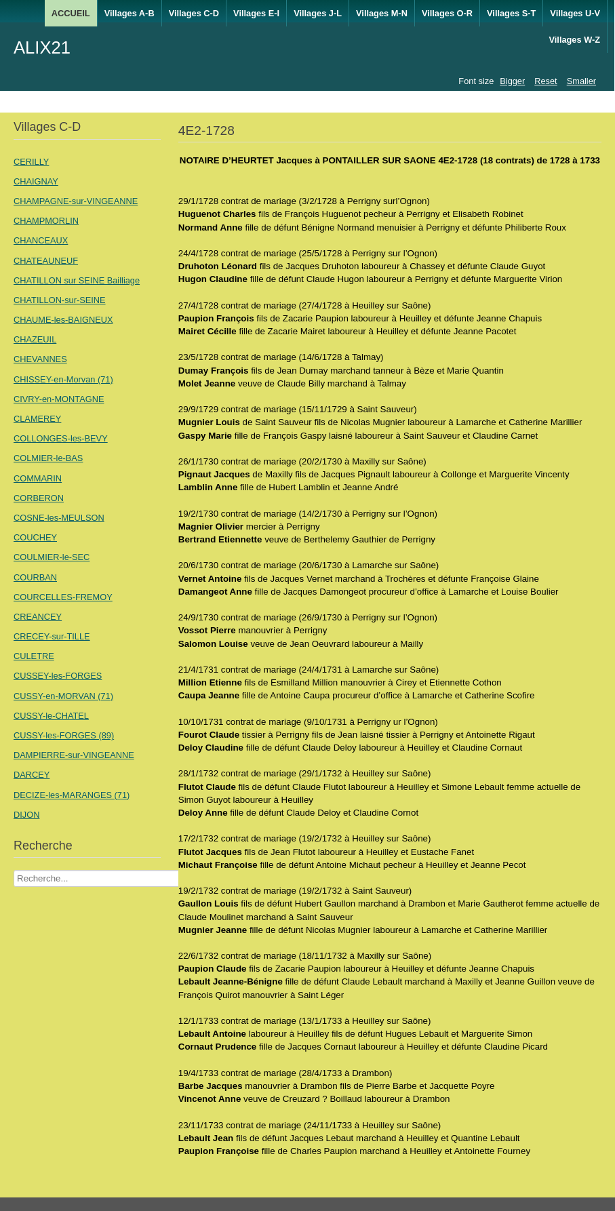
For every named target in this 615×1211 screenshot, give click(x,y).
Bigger (512, 81)
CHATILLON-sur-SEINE (60, 300)
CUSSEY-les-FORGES (58, 676)
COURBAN (35, 577)
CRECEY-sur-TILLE (52, 636)
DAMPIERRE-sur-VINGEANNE (74, 755)
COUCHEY (35, 537)
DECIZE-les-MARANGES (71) (72, 795)
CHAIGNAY (36, 181)
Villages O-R (447, 13)
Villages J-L (318, 13)
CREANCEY (38, 617)
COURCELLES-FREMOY (63, 597)
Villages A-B (129, 13)
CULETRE (34, 656)
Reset (545, 81)
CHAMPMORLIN (46, 221)
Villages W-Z (574, 40)
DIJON (26, 815)
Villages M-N (382, 13)
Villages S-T (511, 13)
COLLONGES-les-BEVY (61, 438)
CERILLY (31, 162)
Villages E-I (256, 13)
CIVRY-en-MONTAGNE (59, 399)
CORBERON (39, 498)
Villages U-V (575, 13)
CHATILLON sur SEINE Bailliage (77, 280)
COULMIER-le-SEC (52, 557)
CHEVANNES (40, 359)
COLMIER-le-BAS (48, 458)
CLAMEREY (37, 419)
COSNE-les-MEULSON (59, 518)
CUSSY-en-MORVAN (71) (63, 696)
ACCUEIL (71, 13)
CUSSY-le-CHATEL (51, 716)
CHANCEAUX (41, 240)
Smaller (581, 81)
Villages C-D (194, 13)
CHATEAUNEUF (46, 261)
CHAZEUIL (35, 339)
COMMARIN (38, 478)
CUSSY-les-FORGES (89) (64, 735)
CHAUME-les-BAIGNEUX (63, 320)
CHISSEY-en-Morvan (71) (63, 379)
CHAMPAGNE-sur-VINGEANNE (76, 201)
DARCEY (31, 775)
